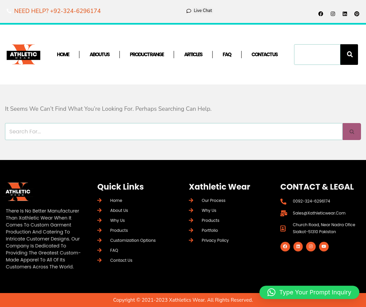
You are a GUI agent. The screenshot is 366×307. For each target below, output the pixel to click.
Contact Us (264, 54)
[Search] (349, 54)
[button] (309, 292)
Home (63, 54)
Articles (193, 54)
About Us (99, 54)
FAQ (227, 54)
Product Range (147, 54)
